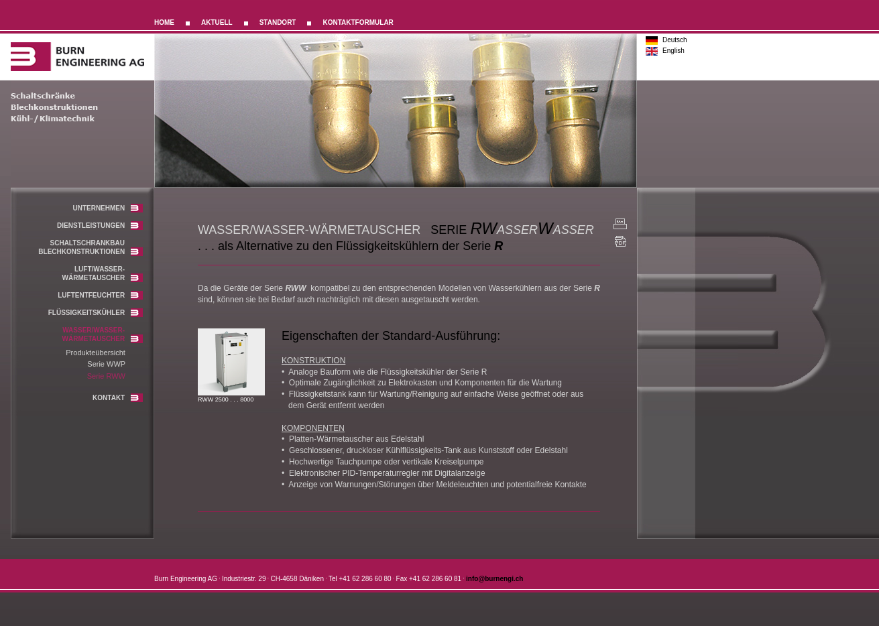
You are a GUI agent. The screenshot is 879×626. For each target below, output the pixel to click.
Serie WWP (106, 364)
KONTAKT (118, 397)
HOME (164, 22)
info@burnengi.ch (494, 578)
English (673, 50)
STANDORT (277, 22)
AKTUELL (217, 22)
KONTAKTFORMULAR (358, 22)
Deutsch (674, 40)
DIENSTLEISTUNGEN (100, 225)
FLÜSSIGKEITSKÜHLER (95, 312)
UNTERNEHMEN (107, 208)
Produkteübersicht (95, 353)
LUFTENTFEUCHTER (100, 295)
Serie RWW (106, 376)
